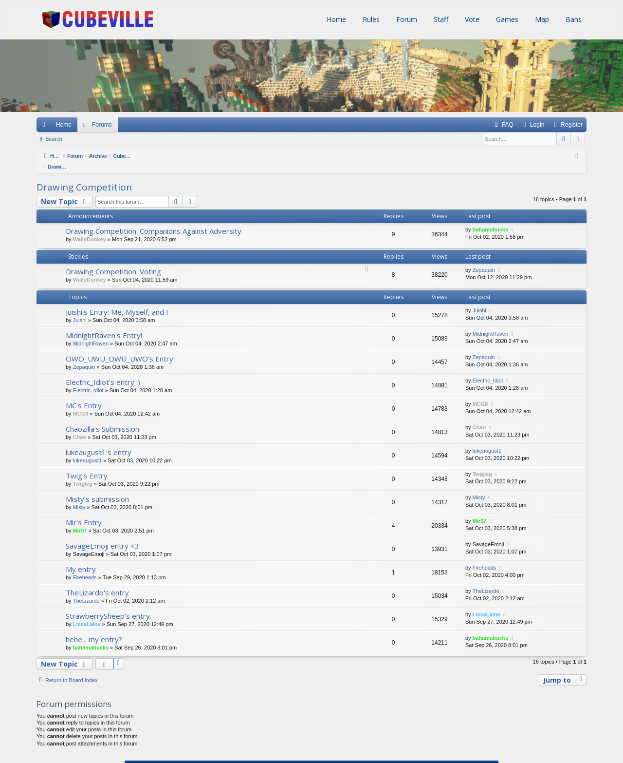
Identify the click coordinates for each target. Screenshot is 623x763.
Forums (102, 124)
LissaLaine (87, 613)
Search (53, 139)
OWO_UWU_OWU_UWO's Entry (119, 348)
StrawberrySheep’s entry (108, 605)
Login (83, 139)
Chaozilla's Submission (102, 418)
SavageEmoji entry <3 (102, 535)
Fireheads (85, 567)
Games (506, 19)
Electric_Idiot (88, 379)
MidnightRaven (91, 333)
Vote (471, 19)
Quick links (43, 124)
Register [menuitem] (572, 124)
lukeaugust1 (87, 450)
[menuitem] (503, 124)
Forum (405, 19)
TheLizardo (86, 590)
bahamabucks (490, 219)
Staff (440, 19)
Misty (79, 496)
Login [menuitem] (537, 124)
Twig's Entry (87, 465)
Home (335, 19)
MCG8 (81, 403)
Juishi (80, 309)
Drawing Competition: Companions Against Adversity (153, 220)
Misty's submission (97, 488)
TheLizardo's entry (97, 582)
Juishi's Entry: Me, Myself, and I (117, 301)
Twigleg (82, 473)
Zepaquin (484, 259)
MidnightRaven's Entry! (104, 324)
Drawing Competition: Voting (113, 261)
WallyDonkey (89, 228)
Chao (80, 426)
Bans (573, 19)
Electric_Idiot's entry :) (103, 371)
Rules (370, 19)
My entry (81, 558)
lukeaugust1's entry (98, 441)
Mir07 (80, 520)
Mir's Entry (84, 511)
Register (114, 139)
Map (541, 19)
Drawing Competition (84, 176)
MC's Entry (84, 395)
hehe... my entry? (94, 628)
